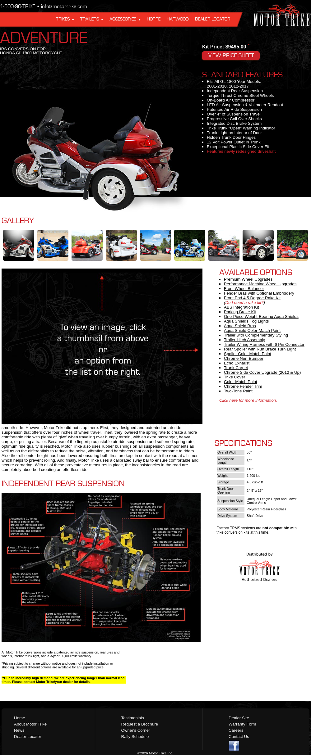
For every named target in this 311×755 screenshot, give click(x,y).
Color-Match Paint (240, 381)
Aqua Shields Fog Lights (246, 321)
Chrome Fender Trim (243, 386)
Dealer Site (239, 718)
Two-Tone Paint (238, 391)
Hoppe (153, 19)
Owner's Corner (135, 730)
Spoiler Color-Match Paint (247, 353)
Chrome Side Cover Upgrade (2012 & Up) (262, 372)
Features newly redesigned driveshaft (241, 151)
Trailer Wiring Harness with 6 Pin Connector (264, 344)
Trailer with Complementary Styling (256, 335)
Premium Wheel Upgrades (248, 279)
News (19, 730)
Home (19, 718)
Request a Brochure (139, 724)
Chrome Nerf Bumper (243, 358)
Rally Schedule (135, 736)
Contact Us (239, 736)
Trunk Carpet (236, 367)
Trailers (89, 19)
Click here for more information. (248, 400)
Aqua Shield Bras (240, 325)
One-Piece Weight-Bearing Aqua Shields (261, 316)
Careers (236, 730)
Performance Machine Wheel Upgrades (260, 284)
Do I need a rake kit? (244, 302)
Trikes (63, 19)
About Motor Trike (30, 724)
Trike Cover (234, 377)
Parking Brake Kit (240, 312)
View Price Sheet (231, 55)
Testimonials (132, 718)
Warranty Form (242, 724)
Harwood (178, 19)
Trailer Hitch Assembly (244, 339)
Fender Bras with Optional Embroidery (259, 293)
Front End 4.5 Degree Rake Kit (252, 298)
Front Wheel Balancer (244, 288)
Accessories (122, 19)
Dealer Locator (212, 19)
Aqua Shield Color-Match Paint (252, 330)
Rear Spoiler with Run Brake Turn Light (260, 349)
